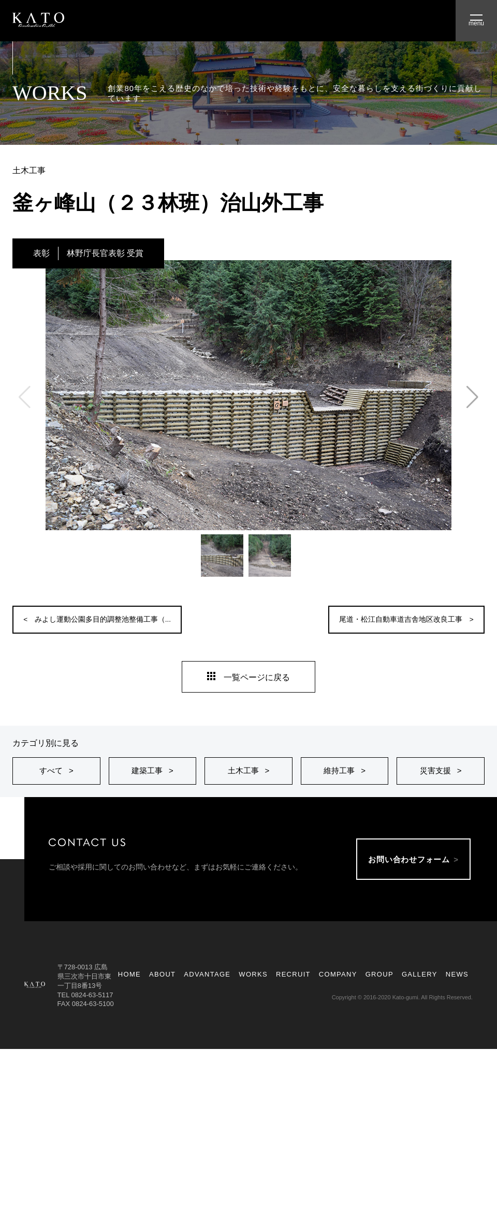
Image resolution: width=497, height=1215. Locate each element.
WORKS (253, 987)
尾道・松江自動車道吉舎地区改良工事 (383, 620)
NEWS (457, 987)
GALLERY (419, 987)
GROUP (379, 987)
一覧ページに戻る (248, 672)
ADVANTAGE (207, 987)
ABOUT (162, 987)
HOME (129, 987)
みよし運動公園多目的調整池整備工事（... (121, 620)
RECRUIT (293, 987)
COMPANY (338, 987)
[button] (472, 397)
